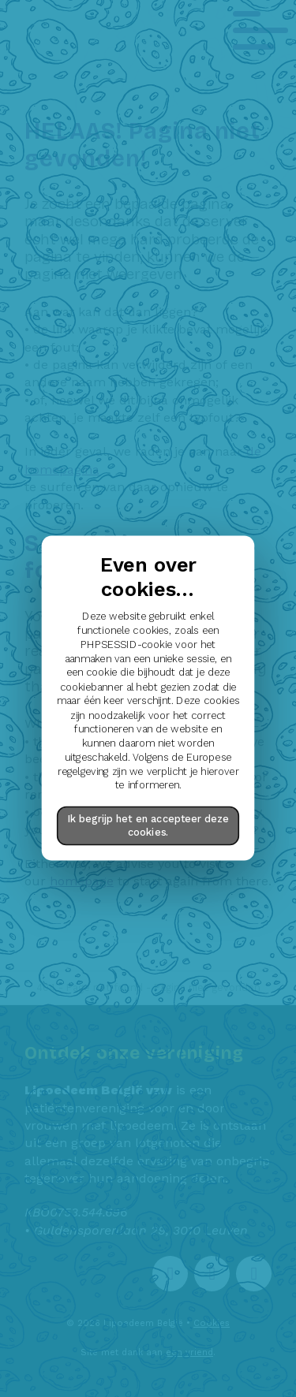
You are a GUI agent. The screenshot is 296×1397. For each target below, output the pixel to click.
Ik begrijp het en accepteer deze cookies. (148, 826)
